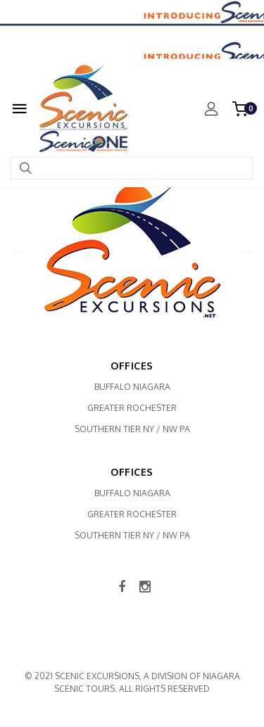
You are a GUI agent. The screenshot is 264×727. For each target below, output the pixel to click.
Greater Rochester (132, 408)
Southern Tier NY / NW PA (132, 429)
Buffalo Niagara (132, 386)
